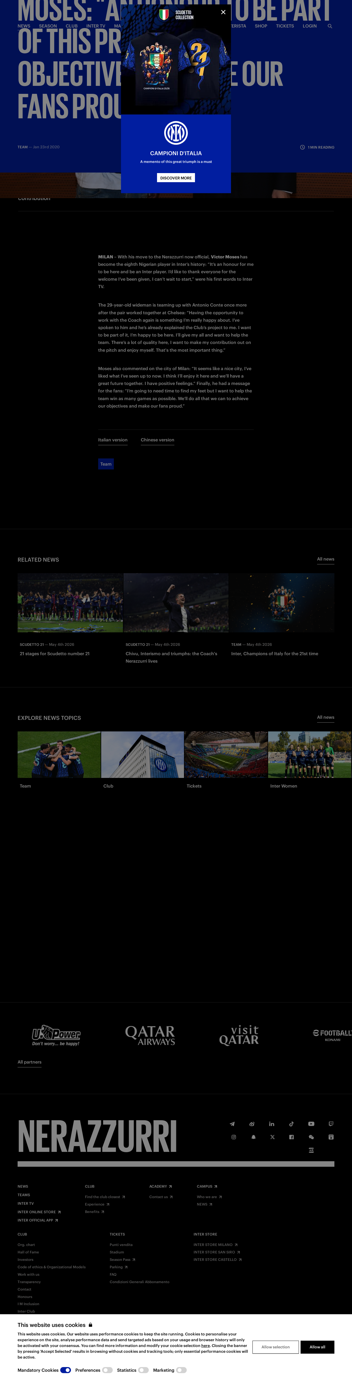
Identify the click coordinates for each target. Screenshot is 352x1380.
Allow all (317, 1361)
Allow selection (276, 1361)
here (205, 1359)
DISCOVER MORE (176, 178)
